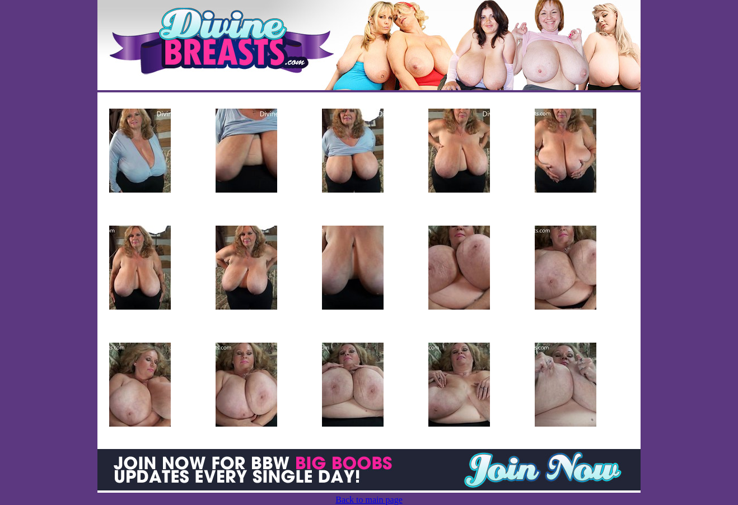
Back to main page (369, 499)
